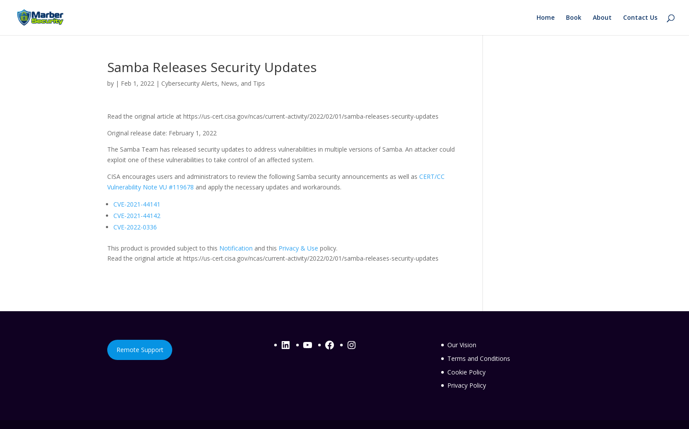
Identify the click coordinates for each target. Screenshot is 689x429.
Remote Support (139, 349)
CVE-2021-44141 (136, 204)
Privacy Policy (466, 385)
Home (546, 18)
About (602, 18)
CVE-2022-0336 (135, 227)
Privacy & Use (298, 248)
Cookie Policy (466, 372)
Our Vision (461, 345)
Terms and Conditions (478, 358)
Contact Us (640, 18)
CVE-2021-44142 (136, 215)
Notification (236, 248)
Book (573, 18)
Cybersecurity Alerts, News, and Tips (213, 83)
